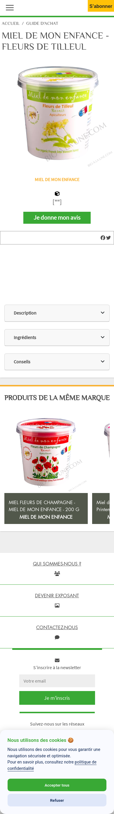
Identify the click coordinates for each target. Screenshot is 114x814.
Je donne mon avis (57, 217)
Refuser (57, 800)
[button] (8, 7)
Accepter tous (57, 785)
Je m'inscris (57, 698)
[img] (103, 237)
